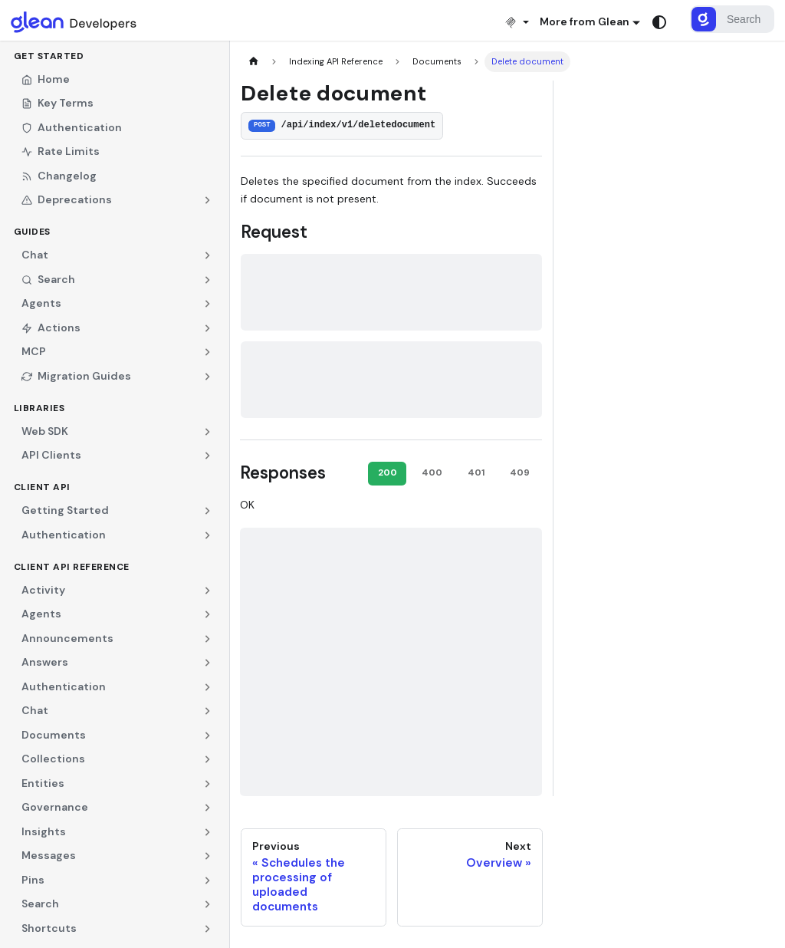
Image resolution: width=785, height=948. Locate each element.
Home (45, 79)
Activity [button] (43, 590)
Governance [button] (54, 807)
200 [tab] (387, 472)
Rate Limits (60, 151)
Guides (32, 231)
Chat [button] (34, 255)
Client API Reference (72, 567)
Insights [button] (43, 831)
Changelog (59, 176)
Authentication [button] (63, 534)
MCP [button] (33, 351)
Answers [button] (44, 662)
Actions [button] (50, 327)
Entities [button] (42, 783)
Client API (42, 487)
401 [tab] (476, 472)
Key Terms (57, 103)
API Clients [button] (51, 455)
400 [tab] (432, 472)
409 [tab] (520, 472)
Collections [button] (53, 758)
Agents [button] (41, 303)
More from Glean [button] (584, 21)
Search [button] (48, 279)
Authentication (71, 127)
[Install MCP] (516, 22)
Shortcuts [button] (49, 928)
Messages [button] (48, 855)
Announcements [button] (67, 638)
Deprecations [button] (66, 199)
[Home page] (253, 61)
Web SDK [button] (44, 431)
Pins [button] (32, 880)
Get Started (49, 56)
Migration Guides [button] (76, 376)
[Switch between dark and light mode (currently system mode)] (659, 22)
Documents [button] (53, 735)
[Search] (732, 19)
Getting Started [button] (65, 510)
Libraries (39, 408)
